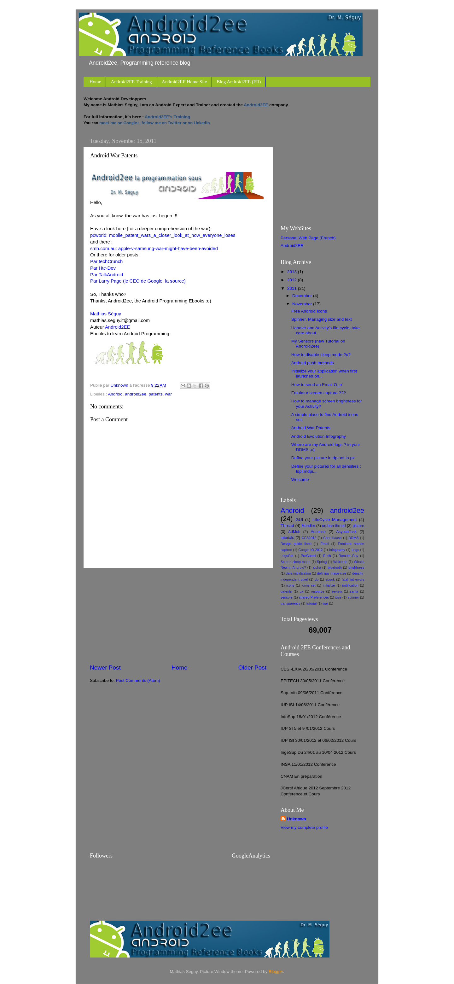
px (301, 591)
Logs (355, 550)
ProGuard (308, 556)
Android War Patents (310, 427)
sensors (287, 597)
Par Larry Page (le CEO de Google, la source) (138, 281)
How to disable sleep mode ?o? (321, 354)
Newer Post (105, 667)
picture (358, 526)
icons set (308, 585)
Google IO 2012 (310, 550)
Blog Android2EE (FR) (239, 81)
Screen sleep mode (295, 562)
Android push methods (312, 362)
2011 (292, 288)
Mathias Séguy (105, 313)
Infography (337, 550)
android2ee (135, 394)
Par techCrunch (106, 261)
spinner (353, 597)
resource (317, 591)
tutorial (311, 603)
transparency (290, 603)
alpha (317, 567)
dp (316, 579)
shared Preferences (314, 597)
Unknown (296, 819)
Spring (322, 562)
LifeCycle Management (334, 519)
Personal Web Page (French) (308, 238)
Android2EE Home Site (184, 81)
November (302, 304)
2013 (292, 271)
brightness (356, 567)
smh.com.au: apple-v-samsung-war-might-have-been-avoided (154, 248)
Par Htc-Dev (103, 268)
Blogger (276, 971)
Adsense (318, 532)
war (168, 394)
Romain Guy (348, 556)
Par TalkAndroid (106, 274)
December (302, 295)
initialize (329, 585)
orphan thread (334, 526)
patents (155, 394)
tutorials (287, 538)
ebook (330, 579)
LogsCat (287, 556)
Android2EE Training (131, 81)
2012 (292, 280)
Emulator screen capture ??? (318, 392)
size (338, 597)
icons (290, 585)
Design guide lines (296, 544)
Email (324, 544)
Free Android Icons (309, 311)
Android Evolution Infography (318, 436)
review (337, 591)
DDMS (354, 538)
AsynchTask (346, 532)
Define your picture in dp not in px (323, 457)
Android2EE (117, 327)
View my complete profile (304, 827)
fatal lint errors (353, 579)
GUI (299, 519)
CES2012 (309, 538)
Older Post (252, 667)
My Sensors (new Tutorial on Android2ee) (318, 343)
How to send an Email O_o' (317, 384)
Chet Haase (332, 538)
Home (95, 81)
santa (354, 591)
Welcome (300, 479)
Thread (287, 525)
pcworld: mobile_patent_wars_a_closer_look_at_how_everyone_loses (162, 235)
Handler (308, 526)
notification (350, 585)
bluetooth (335, 567)
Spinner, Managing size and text (321, 319)
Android (115, 394)
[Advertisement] (178, 615)
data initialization (298, 573)
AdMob (294, 532)
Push (327, 556)
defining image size (331, 573)
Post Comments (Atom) (138, 680)
